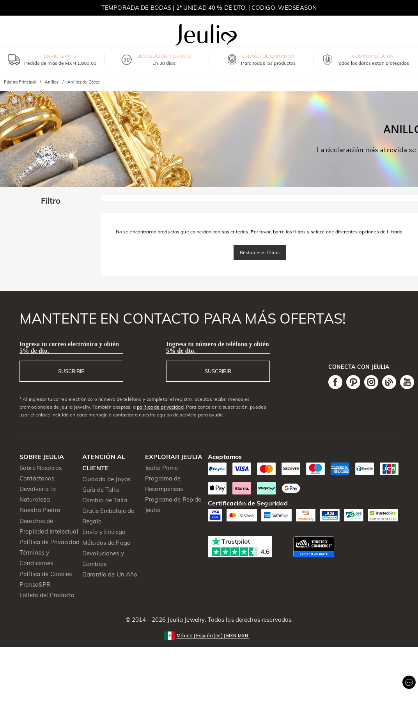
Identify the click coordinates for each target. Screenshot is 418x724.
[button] (209, 635)
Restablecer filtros (260, 252)
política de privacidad (160, 407)
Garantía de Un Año (109, 574)
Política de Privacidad (49, 542)
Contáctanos (36, 478)
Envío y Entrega (104, 531)
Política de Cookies (45, 574)
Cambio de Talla (104, 500)
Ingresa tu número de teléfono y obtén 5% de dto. (217, 347)
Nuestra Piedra (39, 510)
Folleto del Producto (47, 595)
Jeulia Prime (161, 467)
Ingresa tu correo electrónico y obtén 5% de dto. (69, 347)
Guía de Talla (100, 489)
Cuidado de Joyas (106, 479)
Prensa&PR (34, 584)
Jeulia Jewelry (185, 619)
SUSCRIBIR (71, 371)
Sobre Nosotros (40, 467)
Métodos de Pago (106, 542)
